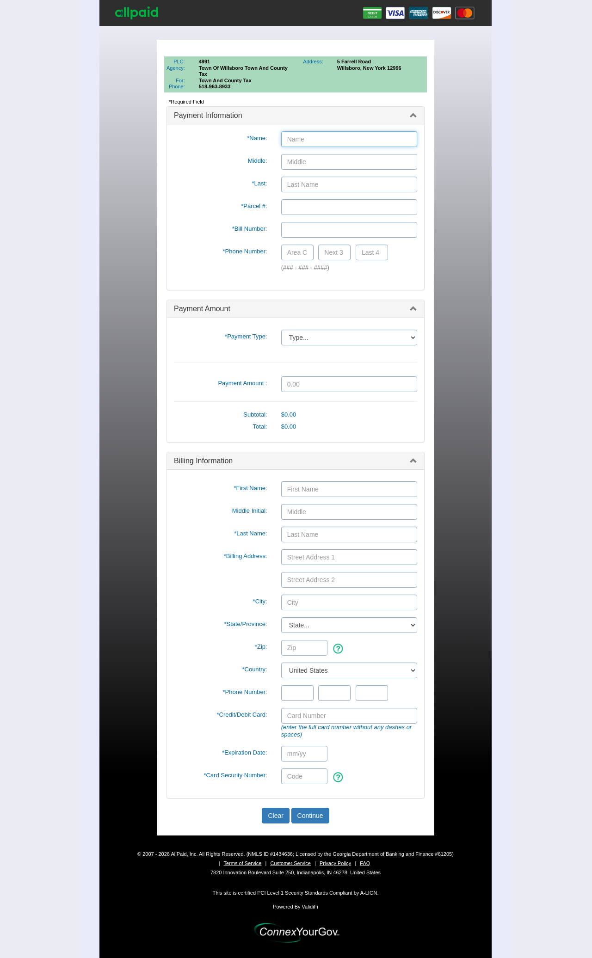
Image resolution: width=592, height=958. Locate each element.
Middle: (257, 160)
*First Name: (250, 488)
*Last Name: (250, 533)
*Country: (254, 669)
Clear (275, 815)
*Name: (257, 138)
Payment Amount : (242, 383)
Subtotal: (255, 414)
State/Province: (245, 623)
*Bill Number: (249, 228)
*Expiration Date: (244, 752)
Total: (260, 426)
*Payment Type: (246, 336)
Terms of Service (243, 863)
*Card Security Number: (235, 775)
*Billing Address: (245, 556)
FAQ (365, 863)
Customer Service (290, 863)
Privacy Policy (335, 863)
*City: (260, 601)
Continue (310, 815)
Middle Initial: (249, 510)
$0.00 (288, 414)
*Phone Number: (245, 251)
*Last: (259, 183)
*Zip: (261, 646)
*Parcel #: (254, 206)
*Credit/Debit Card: (242, 714)
